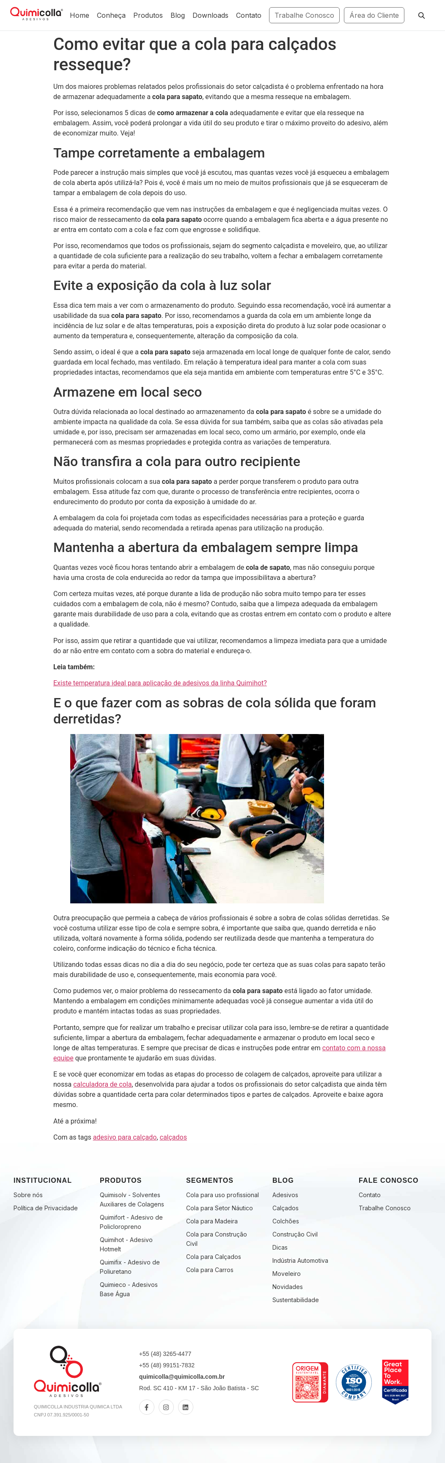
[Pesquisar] (421, 15)
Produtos (148, 15)
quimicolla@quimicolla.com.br (182, 1376)
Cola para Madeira (212, 1221)
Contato (248, 15)
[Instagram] (166, 1407)
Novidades (287, 1286)
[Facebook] (146, 1407)
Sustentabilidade (295, 1299)
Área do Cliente (374, 15)
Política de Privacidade (46, 1208)
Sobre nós (28, 1194)
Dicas (280, 1247)
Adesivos (285, 1194)
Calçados (285, 1208)
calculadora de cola (102, 1084)
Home (79, 15)
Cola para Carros (209, 1269)
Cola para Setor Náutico (219, 1208)
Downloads (210, 15)
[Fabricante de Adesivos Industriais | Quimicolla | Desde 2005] (36, 14)
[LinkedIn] (185, 1407)
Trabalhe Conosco (304, 15)
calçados (173, 1137)
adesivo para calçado (125, 1137)
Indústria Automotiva (300, 1260)
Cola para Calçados (213, 1256)
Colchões (285, 1221)
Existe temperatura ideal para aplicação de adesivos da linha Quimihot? (160, 683)
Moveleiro (286, 1273)
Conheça (111, 15)
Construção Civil (295, 1234)
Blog (177, 15)
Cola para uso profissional (222, 1194)
